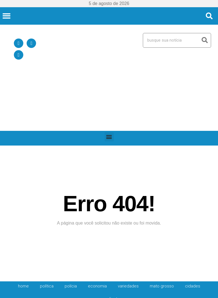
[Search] (205, 40)
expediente (109, 241)
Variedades (128, 228)
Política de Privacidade (195, 279)
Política (47, 228)
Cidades (192, 228)
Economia (97, 228)
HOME (23, 228)
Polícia (71, 228)
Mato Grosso (162, 228)
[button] (6, 15)
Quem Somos (160, 279)
